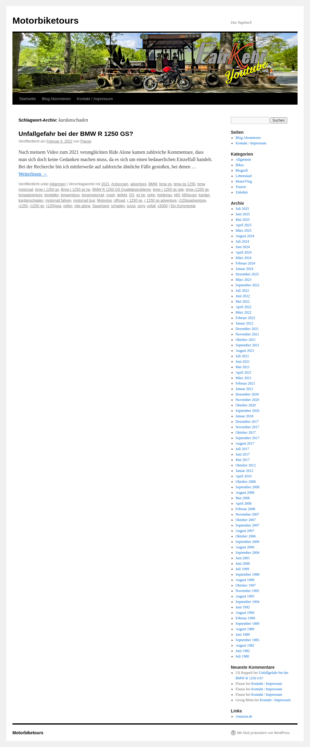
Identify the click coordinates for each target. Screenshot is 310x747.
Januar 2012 (244, 471)
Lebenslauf (244, 176)
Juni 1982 (243, 651)
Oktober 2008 (246, 481)
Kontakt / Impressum (95, 98)
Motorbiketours (45, 20)
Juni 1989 (243, 634)
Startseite (27, 98)
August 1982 (245, 645)
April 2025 (243, 225)
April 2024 (243, 252)
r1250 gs (37, 206)
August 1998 (245, 580)
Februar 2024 (245, 263)
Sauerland (101, 206)
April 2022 (243, 307)
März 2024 (243, 258)
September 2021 (247, 345)
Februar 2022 (245, 318)
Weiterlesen (33, 174)
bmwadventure (30, 195)
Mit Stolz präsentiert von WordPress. (263, 733)
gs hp (140, 195)
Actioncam (119, 184)
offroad (119, 200)
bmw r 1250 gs (47, 189)
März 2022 (243, 312)
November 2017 (247, 427)
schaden (118, 206)
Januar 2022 (244, 323)
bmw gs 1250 (184, 184)
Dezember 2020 (247, 394)
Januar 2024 (244, 269)
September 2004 (247, 552)
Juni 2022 (243, 296)
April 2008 (243, 503)
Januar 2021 (244, 389)
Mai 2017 (243, 460)
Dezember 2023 (247, 274)
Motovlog (104, 200)
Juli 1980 (242, 656)
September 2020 (247, 411)
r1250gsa (53, 206)
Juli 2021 (242, 356)
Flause (85, 141)
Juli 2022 (242, 290)
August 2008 (245, 492)
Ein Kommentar (183, 206)
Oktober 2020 (246, 405)
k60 (177, 195)
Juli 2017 (242, 449)
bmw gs (165, 184)
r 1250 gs (134, 200)
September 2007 (247, 525)
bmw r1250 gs (197, 189)
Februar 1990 (245, 618)
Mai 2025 (243, 219)
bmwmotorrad (93, 195)
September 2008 (247, 487)
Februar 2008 (245, 509)
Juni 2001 (243, 558)
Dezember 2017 (247, 421)
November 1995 (247, 591)
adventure (138, 184)
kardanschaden (31, 200)
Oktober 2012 (246, 465)
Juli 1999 (242, 569)
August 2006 (245, 547)
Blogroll (242, 170)
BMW (153, 184)
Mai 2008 (243, 498)
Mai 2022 (243, 301)
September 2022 (247, 285)
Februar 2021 (245, 383)
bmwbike (51, 195)
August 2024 (245, 236)
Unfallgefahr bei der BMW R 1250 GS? (76, 133)
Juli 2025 (242, 209)
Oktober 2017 (246, 432)
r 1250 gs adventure (160, 200)
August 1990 (245, 613)
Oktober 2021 (246, 340)
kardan (204, 195)
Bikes (240, 165)
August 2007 (245, 531)
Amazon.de (244, 716)
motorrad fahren (58, 200)
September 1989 (247, 623)
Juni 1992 (243, 607)
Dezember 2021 (247, 329)
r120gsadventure (192, 200)
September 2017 (247, 438)
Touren (241, 187)
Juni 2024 (243, 247)
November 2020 (247, 400)
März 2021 (243, 378)
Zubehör (242, 192)
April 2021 (243, 372)
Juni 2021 (243, 361)
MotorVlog (244, 181)
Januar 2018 (244, 416)
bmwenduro (70, 195)
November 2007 (247, 514)
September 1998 (247, 574)
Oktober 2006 (246, 536)
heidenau (164, 195)
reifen (67, 206)
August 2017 (245, 443)
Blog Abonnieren (56, 98)
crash (110, 195)
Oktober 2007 (246, 520)
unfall (151, 206)
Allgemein (58, 184)
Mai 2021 (243, 367)
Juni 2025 (243, 214)
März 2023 (243, 280)
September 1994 (247, 602)
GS (131, 195)
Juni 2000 (243, 563)
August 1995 (245, 596)
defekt (122, 195)
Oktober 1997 (246, 585)
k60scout (189, 195)
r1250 (23, 206)
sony (141, 206)
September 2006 (247, 542)
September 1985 (247, 640)
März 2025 (243, 230)
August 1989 (245, 629)
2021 (105, 184)
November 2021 (247, 334)
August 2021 (245, 350)
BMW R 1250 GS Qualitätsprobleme (121, 189)
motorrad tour (84, 200)
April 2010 (243, 476)
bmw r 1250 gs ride (168, 189)
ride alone (82, 206)
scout (131, 206)
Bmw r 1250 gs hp (75, 189)
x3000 (163, 206)
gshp (151, 195)
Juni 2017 (243, 454)
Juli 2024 (242, 241)
